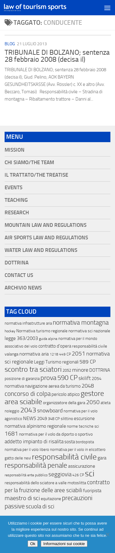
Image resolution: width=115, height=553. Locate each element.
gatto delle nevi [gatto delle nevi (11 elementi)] (18, 458)
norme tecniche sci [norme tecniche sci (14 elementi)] (83, 426)
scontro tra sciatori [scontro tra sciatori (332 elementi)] (33, 369)
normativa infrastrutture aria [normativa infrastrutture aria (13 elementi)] (28, 323)
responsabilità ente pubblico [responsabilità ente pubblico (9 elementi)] (26, 475)
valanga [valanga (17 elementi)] (11, 354)
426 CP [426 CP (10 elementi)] (78, 475)
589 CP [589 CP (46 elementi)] (87, 362)
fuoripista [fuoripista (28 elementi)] (92, 490)
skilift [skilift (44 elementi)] (85, 378)
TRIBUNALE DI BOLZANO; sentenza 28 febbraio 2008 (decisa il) (57, 56)
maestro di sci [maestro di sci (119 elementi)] (22, 498)
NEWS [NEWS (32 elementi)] (29, 418)
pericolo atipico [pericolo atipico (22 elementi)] (66, 394)
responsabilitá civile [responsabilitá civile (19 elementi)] (89, 346)
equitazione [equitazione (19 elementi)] (51, 498)
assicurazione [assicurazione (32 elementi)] (81, 466)
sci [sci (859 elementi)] (89, 473)
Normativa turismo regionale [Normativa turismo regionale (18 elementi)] (41, 331)
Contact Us (19, 275)
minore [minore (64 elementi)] (80, 370)
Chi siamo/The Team (29, 162)
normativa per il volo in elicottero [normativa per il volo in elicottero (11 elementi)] (77, 449)
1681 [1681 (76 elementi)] (11, 433)
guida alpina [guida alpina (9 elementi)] (48, 339)
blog (10, 43)
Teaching (16, 200)
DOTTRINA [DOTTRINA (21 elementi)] (99, 370)
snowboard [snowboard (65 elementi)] (50, 410)
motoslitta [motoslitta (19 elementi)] (76, 482)
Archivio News (23, 288)
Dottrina (17, 263)
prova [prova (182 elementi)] (48, 378)
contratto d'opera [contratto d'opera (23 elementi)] (54, 346)
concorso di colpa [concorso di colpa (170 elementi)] (28, 393)
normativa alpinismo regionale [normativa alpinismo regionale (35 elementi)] (35, 426)
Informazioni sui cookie (64, 543)
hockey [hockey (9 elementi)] (10, 331)
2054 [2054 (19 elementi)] (97, 378)
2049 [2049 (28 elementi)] (42, 418)
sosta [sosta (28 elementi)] (69, 441)
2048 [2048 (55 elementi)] (88, 386)
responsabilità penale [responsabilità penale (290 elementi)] (36, 465)
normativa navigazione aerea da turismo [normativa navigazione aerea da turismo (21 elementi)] (43, 386)
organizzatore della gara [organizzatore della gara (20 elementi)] (64, 402)
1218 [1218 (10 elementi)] (54, 354)
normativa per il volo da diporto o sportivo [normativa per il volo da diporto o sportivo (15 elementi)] (56, 434)
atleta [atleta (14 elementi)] (105, 402)
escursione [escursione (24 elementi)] (84, 418)
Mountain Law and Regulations (45, 225)
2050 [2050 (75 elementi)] (93, 402)
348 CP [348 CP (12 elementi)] (54, 418)
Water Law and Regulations (41, 250)
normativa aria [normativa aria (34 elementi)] (34, 354)
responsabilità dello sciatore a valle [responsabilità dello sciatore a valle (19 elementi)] (36, 482)
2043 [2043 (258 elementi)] (28, 410)
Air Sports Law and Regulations (46, 238)
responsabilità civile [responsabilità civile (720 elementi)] (64, 457)
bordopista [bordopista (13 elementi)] (85, 442)
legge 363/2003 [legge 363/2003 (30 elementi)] (21, 338)
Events (13, 187)
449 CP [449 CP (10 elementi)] (65, 354)
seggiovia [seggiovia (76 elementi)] (59, 474)
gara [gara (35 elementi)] (102, 458)
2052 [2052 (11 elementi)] (67, 370)
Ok (32, 543)
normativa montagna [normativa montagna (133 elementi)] (81, 322)
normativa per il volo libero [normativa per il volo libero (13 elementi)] (27, 449)
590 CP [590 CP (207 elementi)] (67, 378)
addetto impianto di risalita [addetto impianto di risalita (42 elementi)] (34, 441)
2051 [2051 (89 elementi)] (78, 353)
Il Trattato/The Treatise (36, 175)
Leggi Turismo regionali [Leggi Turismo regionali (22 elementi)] (56, 362)
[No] (107, 534)
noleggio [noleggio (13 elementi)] (12, 411)
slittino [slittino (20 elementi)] (67, 418)
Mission (15, 150)
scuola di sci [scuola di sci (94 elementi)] (40, 506)
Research (17, 213)
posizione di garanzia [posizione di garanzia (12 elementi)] (22, 378)
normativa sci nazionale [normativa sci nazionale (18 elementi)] (89, 331)
